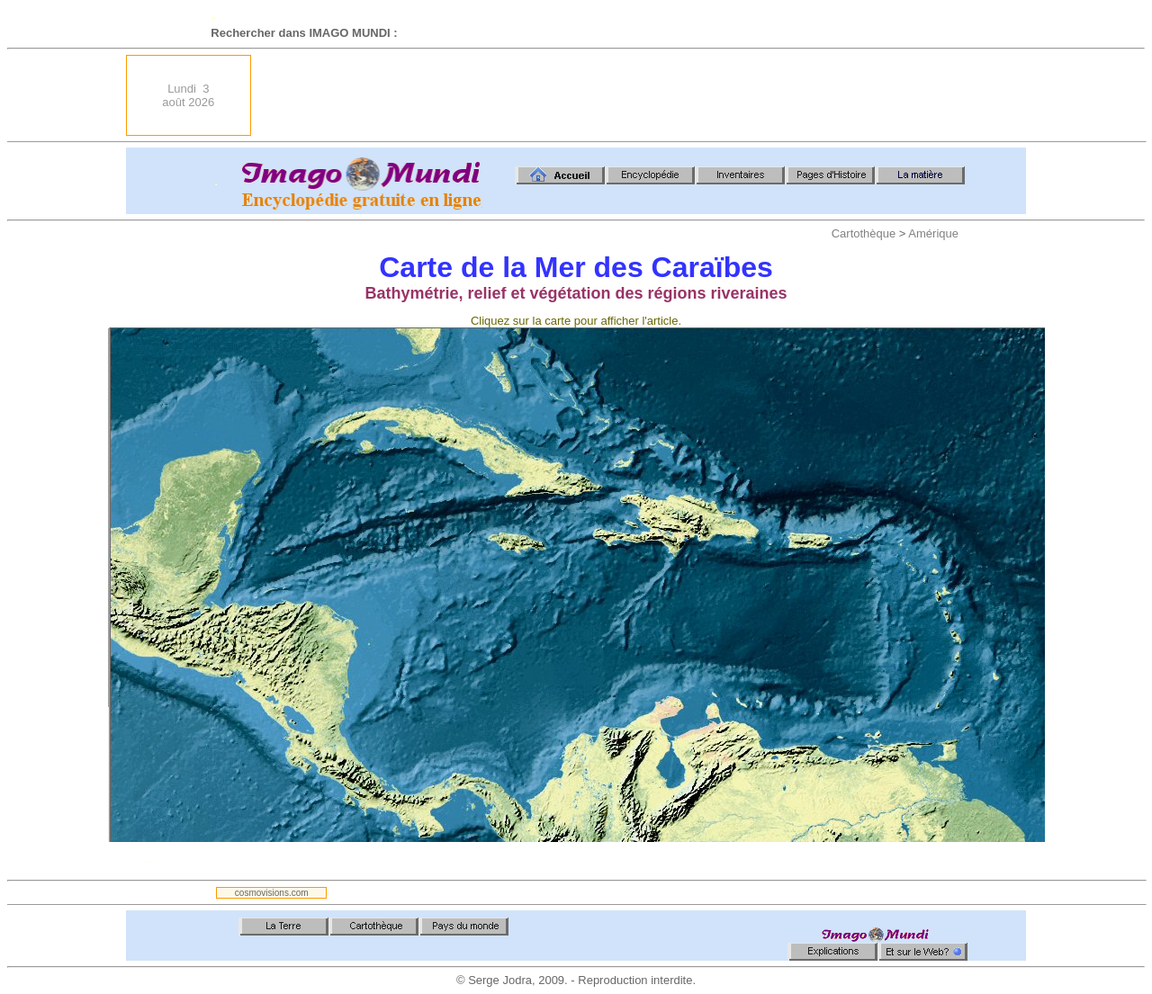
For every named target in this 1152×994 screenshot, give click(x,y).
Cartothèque (864, 233)
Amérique (933, 233)
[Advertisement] (698, 95)
